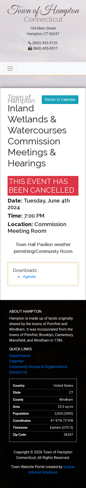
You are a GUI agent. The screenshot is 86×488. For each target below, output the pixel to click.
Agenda (29, 277)
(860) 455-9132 (44, 43)
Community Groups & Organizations (38, 367)
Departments (20, 356)
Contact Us (18, 372)
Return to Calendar (60, 99)
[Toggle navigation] (10, 68)
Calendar (16, 361)
